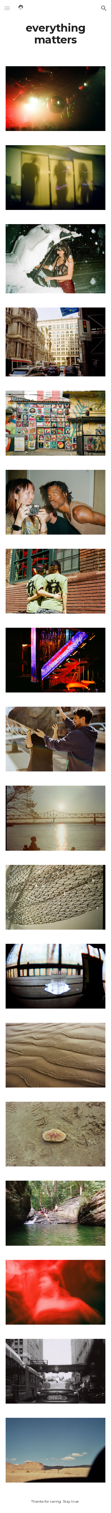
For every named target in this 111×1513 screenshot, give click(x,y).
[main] (56, 34)
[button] (7, 8)
